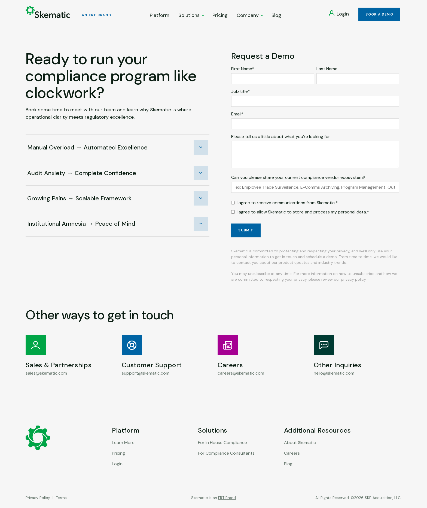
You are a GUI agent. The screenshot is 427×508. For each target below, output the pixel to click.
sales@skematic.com (46, 379)
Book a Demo (378, 16)
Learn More (123, 448)
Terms (61, 503)
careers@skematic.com (241, 379)
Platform (160, 16)
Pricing (220, 16)
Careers (292, 459)
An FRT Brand (100, 16)
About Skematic (300, 448)
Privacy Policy (38, 503)
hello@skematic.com (334, 379)
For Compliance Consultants (226, 459)
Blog (277, 16)
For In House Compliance (222, 448)
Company (250, 16)
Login (117, 469)
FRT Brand (227, 503)
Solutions (192, 16)
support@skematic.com (145, 379)
